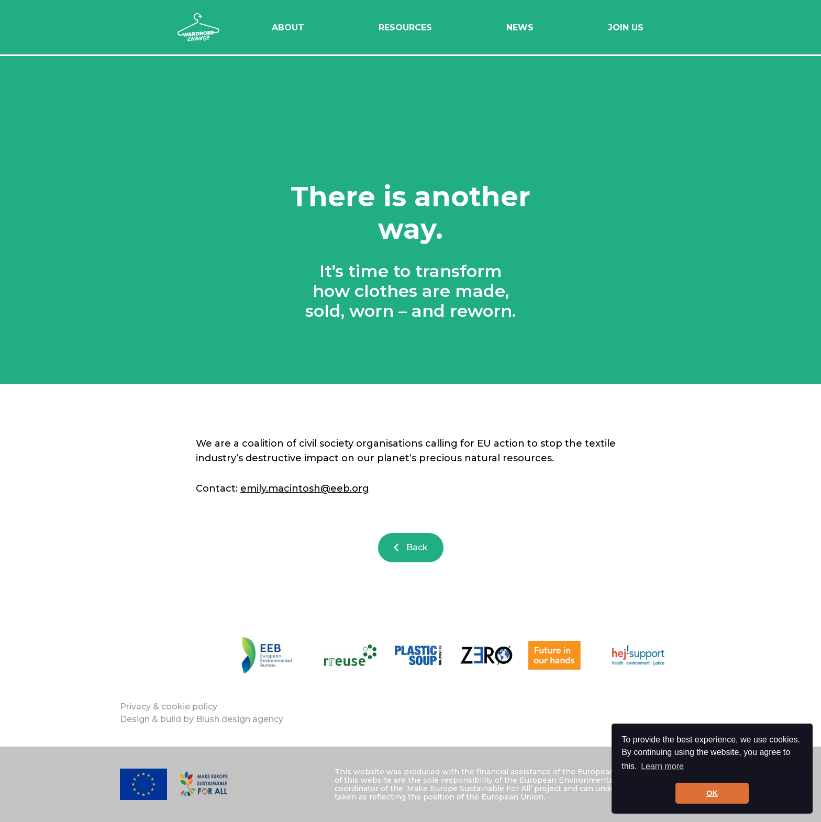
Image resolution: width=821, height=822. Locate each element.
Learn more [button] (662, 766)
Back (411, 547)
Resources (405, 27)
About (288, 27)
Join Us (626, 27)
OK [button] (712, 793)
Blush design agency (239, 719)
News (520, 27)
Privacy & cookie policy (168, 707)
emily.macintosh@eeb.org (304, 488)
